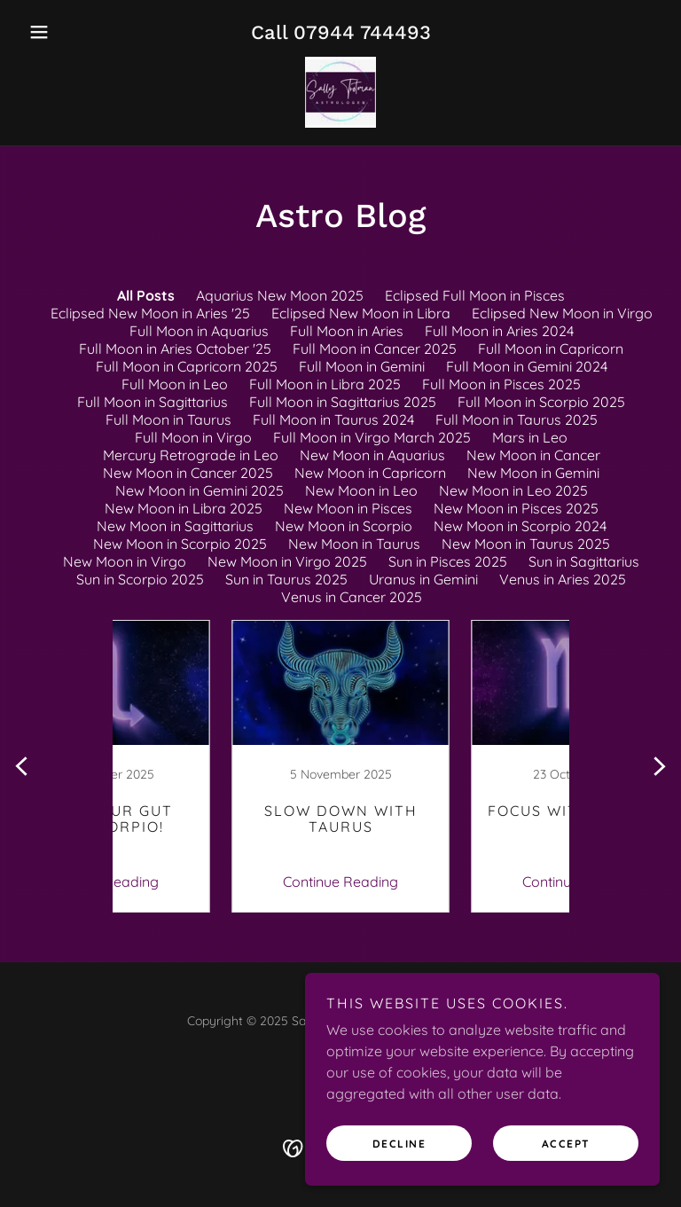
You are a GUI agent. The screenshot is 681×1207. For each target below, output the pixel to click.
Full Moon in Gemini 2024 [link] (526, 366)
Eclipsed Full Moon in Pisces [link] (475, 295)
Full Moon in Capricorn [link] (550, 348)
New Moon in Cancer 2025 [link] (188, 473)
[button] (69, 32)
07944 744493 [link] (362, 32)
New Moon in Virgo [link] (124, 561)
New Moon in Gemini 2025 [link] (199, 490)
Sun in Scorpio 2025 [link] (140, 579)
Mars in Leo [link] (530, 437)
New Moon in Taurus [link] (354, 544)
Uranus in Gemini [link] (423, 579)
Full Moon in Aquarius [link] (199, 331)
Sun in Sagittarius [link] (583, 561)
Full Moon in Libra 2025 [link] (325, 384)
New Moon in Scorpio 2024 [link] (520, 526)
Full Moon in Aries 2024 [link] (499, 331)
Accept (566, 1143)
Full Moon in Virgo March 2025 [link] (372, 437)
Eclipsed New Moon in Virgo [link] (562, 313)
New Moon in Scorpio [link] (343, 526)
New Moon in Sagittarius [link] (175, 526)
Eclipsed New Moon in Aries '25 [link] (150, 313)
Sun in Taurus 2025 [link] (286, 579)
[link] (340, 92)
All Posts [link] (146, 295)
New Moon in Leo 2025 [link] (513, 490)
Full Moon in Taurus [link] (168, 419)
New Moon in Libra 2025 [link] (183, 508)
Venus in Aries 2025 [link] (562, 579)
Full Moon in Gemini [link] (362, 366)
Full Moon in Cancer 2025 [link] (375, 348)
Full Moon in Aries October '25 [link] (175, 348)
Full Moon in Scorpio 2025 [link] (541, 402)
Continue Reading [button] (220, 881)
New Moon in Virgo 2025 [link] (287, 561)
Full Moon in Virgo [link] (193, 437)
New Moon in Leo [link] (361, 490)
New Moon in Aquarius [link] (372, 455)
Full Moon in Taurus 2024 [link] (333, 419)
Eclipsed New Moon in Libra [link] (360, 313)
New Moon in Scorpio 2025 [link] (180, 544)
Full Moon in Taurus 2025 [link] (516, 419)
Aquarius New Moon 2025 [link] (280, 295)
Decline (399, 1143)
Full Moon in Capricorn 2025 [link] (187, 366)
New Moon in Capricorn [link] (370, 473)
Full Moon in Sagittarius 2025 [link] (342, 402)
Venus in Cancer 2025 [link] (351, 597)
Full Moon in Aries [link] (346, 331)
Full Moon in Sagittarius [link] (152, 402)
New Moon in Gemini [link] (533, 473)
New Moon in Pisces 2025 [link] (516, 508)
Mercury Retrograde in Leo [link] (190, 455)
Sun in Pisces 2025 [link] (447, 561)
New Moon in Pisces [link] (348, 508)
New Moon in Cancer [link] (533, 455)
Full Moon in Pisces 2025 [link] (501, 384)
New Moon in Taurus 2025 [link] (526, 544)
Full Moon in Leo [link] (174, 384)
